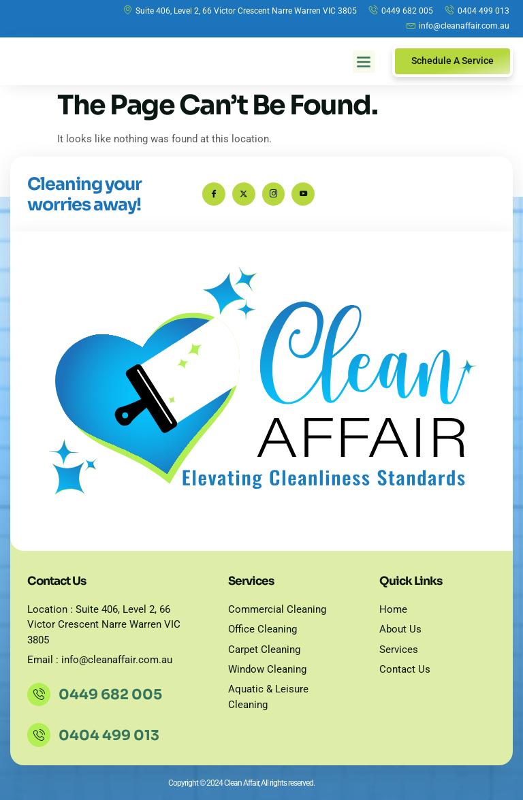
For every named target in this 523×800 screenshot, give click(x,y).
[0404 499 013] (39, 735)
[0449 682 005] (39, 694)
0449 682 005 (111, 694)
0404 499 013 (110, 735)
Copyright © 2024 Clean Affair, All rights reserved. (241, 783)
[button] (364, 61)
